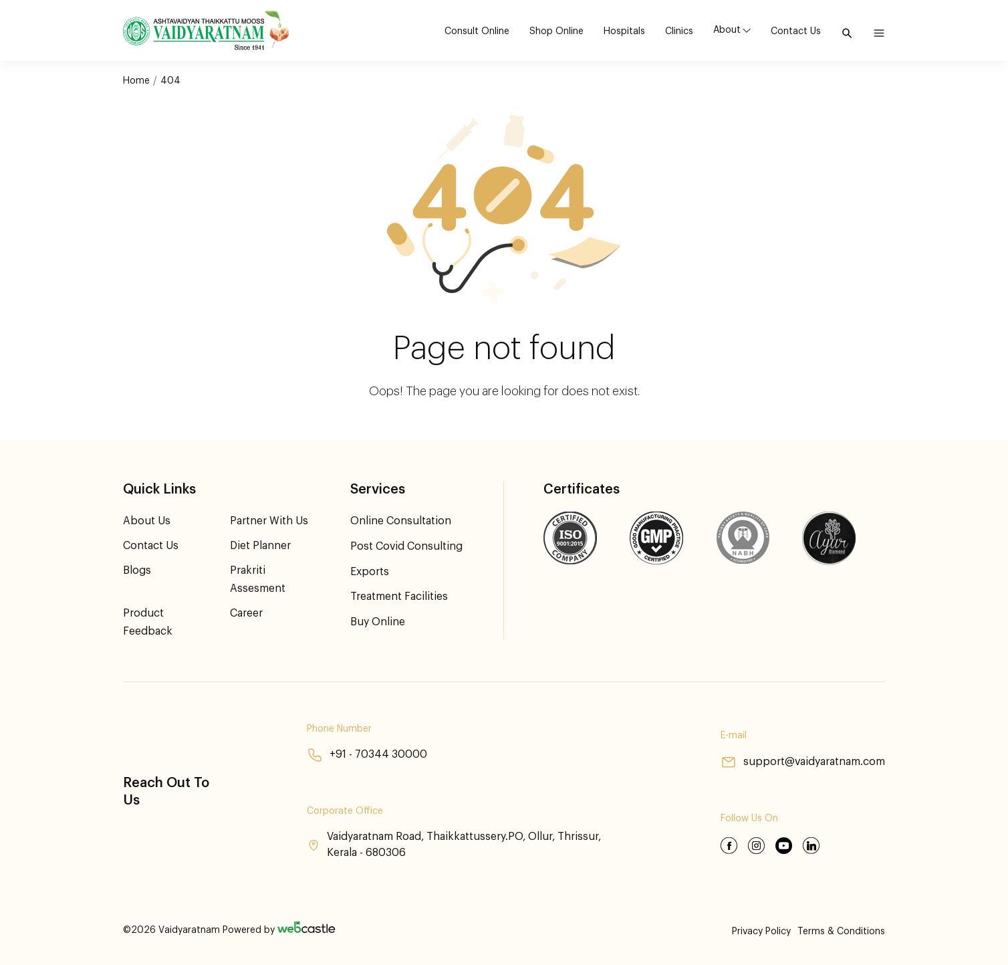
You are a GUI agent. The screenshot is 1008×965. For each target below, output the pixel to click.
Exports (369, 570)
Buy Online (377, 620)
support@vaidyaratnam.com (802, 762)
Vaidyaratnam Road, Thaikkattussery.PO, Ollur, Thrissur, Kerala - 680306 (454, 845)
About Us (146, 521)
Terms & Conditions (841, 931)
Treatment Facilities (399, 595)
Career (246, 613)
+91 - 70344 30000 (366, 755)
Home (136, 81)
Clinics (679, 31)
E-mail (733, 736)
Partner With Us (269, 521)
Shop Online (556, 31)
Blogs (137, 570)
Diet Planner (260, 545)
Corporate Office (344, 811)
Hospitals (624, 31)
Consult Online (477, 31)
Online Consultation (400, 521)
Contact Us (796, 31)
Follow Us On (748, 819)
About (727, 30)
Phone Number (338, 729)
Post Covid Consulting (406, 545)
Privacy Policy (761, 931)
